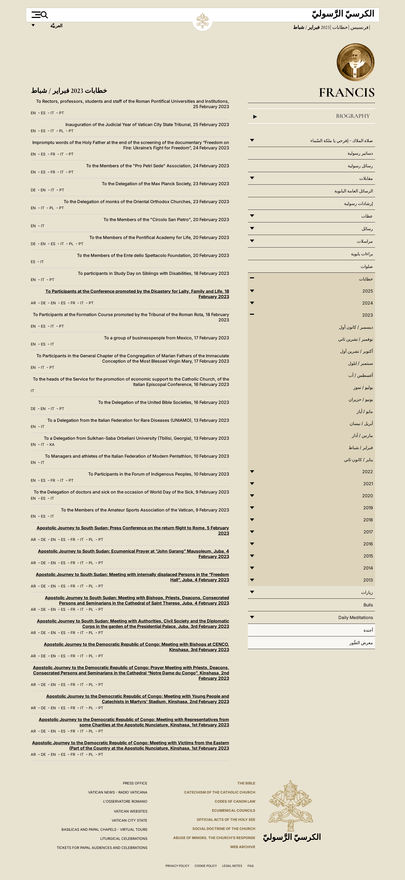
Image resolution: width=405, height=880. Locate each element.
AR (33, 303)
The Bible (246, 783)
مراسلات (365, 241)
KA (52, 444)
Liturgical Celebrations (123, 838)
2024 (367, 303)
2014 (368, 568)
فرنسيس (359, 27)
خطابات (339, 27)
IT (52, 113)
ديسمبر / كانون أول (356, 327)
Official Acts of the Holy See (226, 819)
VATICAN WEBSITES (130, 811)
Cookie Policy (206, 866)
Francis (347, 92)
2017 (368, 531)
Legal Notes (232, 866)
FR (53, 154)
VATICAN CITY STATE (129, 820)
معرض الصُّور (361, 642)
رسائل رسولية (360, 165)
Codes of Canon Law (235, 801)
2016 (368, 544)
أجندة (368, 630)
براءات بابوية (362, 253)
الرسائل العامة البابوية (353, 191)
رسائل (367, 228)
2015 (368, 556)
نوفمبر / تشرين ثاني (355, 339)
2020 (367, 495)
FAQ (250, 866)
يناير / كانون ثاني (358, 459)
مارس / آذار (362, 435)
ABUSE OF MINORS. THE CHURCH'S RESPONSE (214, 838)
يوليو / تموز (363, 387)
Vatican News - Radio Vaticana (117, 792)
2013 (368, 580)
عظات (367, 216)
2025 (367, 291)
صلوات (367, 266)
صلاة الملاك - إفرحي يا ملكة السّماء (341, 140)
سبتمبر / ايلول (360, 363)
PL (61, 130)
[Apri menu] (35, 14)
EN (33, 113)
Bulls (368, 605)
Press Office (135, 783)
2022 (367, 471)
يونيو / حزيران (361, 399)
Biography (311, 116)
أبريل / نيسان (361, 423)
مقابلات (366, 178)
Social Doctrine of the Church (223, 828)
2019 (368, 507)
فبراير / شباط (361, 447)
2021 (368, 483)
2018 (368, 519)
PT (61, 113)
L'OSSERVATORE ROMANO (125, 801)
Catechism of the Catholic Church (219, 792)
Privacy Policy (177, 866)
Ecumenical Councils (233, 810)
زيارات (367, 592)
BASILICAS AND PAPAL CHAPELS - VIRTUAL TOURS (104, 829)
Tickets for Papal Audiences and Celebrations (102, 847)
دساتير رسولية (360, 153)
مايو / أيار (365, 411)
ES (43, 113)
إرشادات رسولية (358, 203)
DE (33, 190)
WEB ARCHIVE (242, 847)
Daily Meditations (355, 617)
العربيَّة (50, 27)
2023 (325, 27)
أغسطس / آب (360, 375)
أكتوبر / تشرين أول (356, 351)
